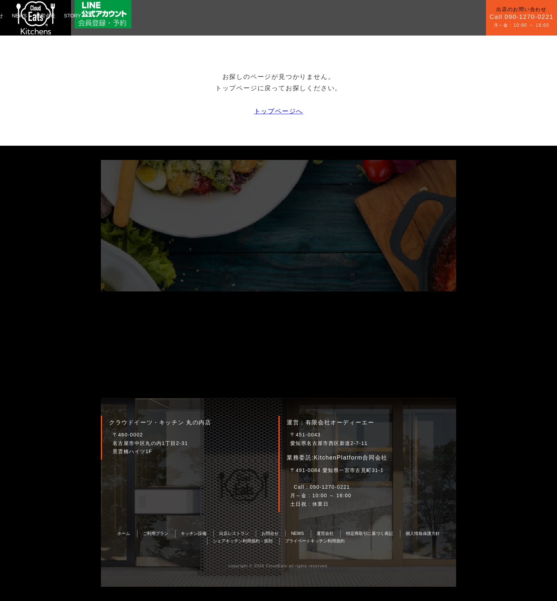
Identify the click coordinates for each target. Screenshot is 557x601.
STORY (253, 15)
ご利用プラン (102, 15)
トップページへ (278, 111)
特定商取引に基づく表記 (369, 533)
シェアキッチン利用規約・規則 (242, 540)
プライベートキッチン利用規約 (315, 540)
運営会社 (226, 15)
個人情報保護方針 (423, 533)
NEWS (200, 15)
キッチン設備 (141, 15)
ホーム (123, 533)
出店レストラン (234, 533)
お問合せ (174, 15)
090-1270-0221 (330, 487)
